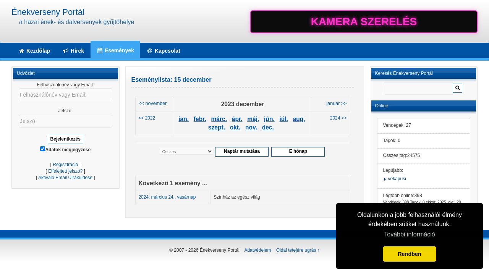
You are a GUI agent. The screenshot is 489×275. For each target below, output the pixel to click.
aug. (299, 119)
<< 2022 (147, 118)
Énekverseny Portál (47, 12)
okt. (235, 127)
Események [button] (115, 50)
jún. (269, 119)
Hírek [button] (73, 51)
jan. (183, 119)
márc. (219, 119)
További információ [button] (409, 234)
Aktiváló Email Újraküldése (65, 177)
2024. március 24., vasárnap (167, 197)
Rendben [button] (409, 254)
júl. (283, 119)
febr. (200, 119)
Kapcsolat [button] (163, 51)
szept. (216, 127)
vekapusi (397, 178)
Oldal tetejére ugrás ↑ (298, 250)
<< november (153, 103)
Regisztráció (65, 164)
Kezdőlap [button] (34, 51)
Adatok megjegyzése (65, 149)
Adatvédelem (257, 250)
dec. (268, 127)
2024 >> (338, 118)
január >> (337, 103)
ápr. (237, 119)
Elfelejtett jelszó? (65, 171)
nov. (251, 127)
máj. (253, 119)
